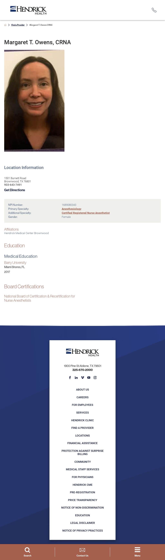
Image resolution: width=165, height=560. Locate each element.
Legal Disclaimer (82, 523)
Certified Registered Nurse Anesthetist (86, 213)
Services (82, 412)
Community (82, 462)
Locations (82, 435)
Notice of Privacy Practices (82, 530)
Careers (82, 397)
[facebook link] (70, 377)
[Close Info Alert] (160, 3)
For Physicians (82, 477)
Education (82, 515)
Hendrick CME (82, 485)
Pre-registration (82, 492)
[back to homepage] (5, 25)
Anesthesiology (71, 209)
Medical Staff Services (82, 469)
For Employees (82, 405)
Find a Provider (18, 25)
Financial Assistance (82, 443)
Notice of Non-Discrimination (82, 507)
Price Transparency (82, 500)
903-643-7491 (13, 184)
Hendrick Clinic (82, 420)
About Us (82, 389)
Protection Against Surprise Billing (83, 452)
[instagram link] (95, 377)
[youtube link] (88, 377)
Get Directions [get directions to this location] (14, 190)
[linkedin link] (76, 377)
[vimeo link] (82, 377)
